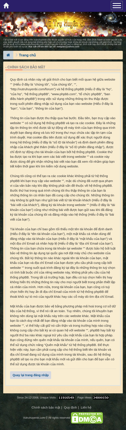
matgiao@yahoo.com (68, 46)
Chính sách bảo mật (45, 407)
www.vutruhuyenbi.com (32, 44)
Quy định (70, 407)
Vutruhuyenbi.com (34, 417)
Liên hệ (86, 407)
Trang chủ (27, 55)
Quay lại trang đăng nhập (31, 375)
